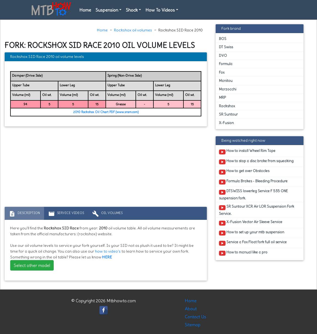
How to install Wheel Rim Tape (247, 151)
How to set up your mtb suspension (251, 233)
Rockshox (227, 106)
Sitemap (193, 324)
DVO (223, 55)
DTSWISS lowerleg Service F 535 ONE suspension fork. (253, 194)
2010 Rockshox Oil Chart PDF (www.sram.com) (106, 112)
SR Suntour (228, 114)
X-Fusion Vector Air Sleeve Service (250, 223)
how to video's (108, 251)
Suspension (107, 10)
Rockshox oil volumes (133, 30)
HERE (107, 257)
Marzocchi (227, 89)
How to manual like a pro (243, 253)
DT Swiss (226, 47)
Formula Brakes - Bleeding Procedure (253, 182)
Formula (225, 64)
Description (24, 213)
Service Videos (66, 213)
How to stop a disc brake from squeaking (256, 162)
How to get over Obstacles (244, 172)
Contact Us (195, 316)
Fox (221, 72)
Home (85, 10)
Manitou (225, 80)
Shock (132, 10)
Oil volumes (107, 213)
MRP (222, 97)
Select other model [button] (32, 265)
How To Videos (160, 10)
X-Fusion (226, 123)
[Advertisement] (105, 168)
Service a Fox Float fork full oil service (253, 243)
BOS (222, 38)
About (191, 308)
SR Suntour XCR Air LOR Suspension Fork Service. (256, 210)
